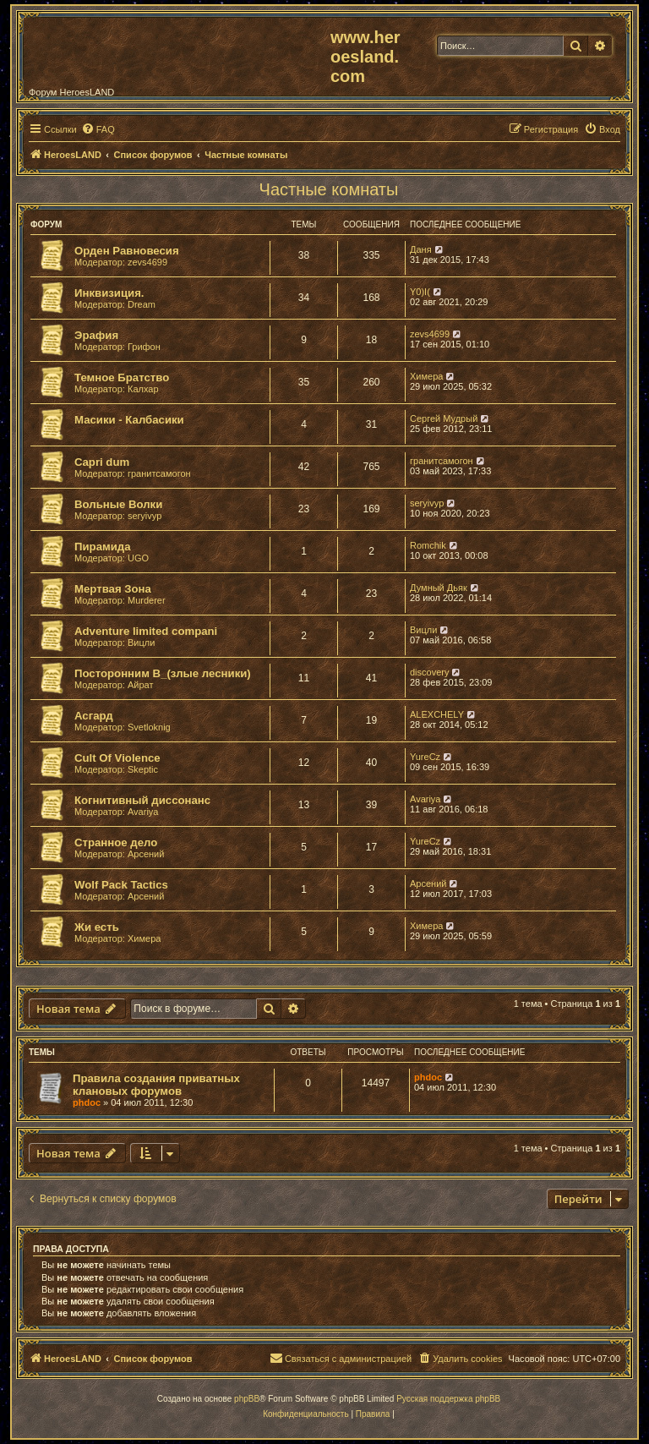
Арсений (146, 854)
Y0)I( (420, 292)
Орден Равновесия (126, 250)
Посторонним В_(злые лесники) (162, 673)
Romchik (428, 545)
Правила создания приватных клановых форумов (156, 1084)
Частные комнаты (329, 189)
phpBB (246, 1398)
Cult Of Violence (117, 758)
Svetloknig (149, 727)
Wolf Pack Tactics (121, 884)
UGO (138, 558)
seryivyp (144, 516)
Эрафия (96, 335)
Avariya (143, 812)
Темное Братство (121, 377)
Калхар (143, 389)
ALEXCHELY (437, 714)
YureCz (425, 757)
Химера (426, 376)
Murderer (147, 600)
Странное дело (115, 842)
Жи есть (96, 927)
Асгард (93, 715)
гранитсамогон (159, 473)
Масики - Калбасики (129, 419)
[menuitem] (98, 129)
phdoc (87, 1102)
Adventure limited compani (145, 631)
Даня (421, 249)
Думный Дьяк (438, 588)
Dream (141, 304)
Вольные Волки (118, 504)
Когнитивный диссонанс (142, 800)
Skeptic (143, 769)
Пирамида (102, 546)
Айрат (141, 685)
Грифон (144, 347)
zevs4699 (147, 262)
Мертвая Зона (112, 589)
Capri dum (101, 462)
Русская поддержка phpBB (448, 1398)
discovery (429, 672)
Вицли (141, 642)
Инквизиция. (109, 293)
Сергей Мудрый (443, 418)
